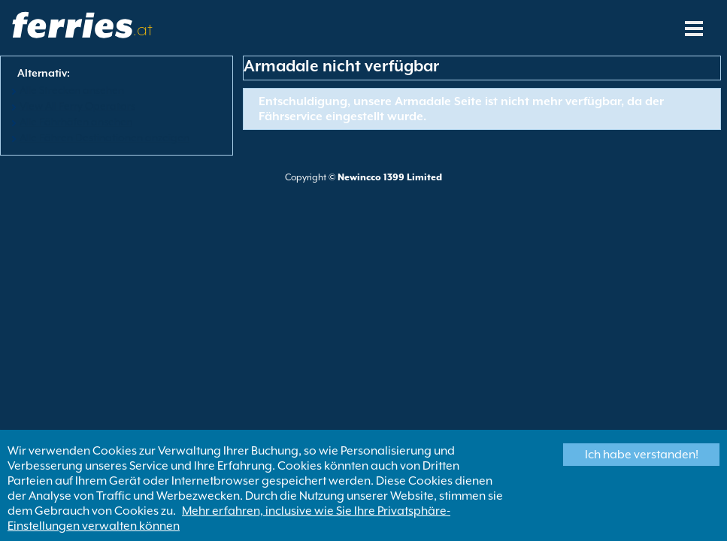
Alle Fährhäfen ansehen (76, 122)
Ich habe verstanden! (641, 454)
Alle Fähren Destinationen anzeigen (104, 137)
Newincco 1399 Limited (390, 177)
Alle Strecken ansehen (72, 90)
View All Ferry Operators (77, 106)
